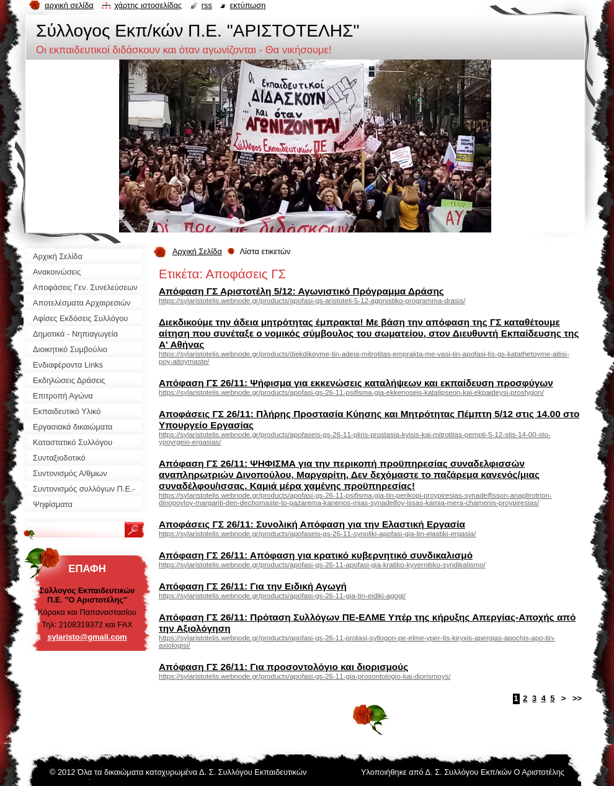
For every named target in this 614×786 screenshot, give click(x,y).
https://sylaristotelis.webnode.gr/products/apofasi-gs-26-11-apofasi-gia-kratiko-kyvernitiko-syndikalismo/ (322, 564)
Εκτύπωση (247, 5)
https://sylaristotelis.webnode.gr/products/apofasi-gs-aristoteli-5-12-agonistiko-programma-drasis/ (312, 300)
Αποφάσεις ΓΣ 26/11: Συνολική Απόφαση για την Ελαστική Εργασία (312, 524)
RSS (207, 5)
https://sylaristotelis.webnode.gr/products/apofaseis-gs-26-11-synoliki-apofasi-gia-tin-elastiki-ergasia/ (317, 533)
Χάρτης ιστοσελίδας (148, 5)
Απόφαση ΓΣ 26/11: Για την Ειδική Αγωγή (253, 586)
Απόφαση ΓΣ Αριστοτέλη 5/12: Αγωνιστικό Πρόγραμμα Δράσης (301, 291)
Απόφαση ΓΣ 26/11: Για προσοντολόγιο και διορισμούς (283, 666)
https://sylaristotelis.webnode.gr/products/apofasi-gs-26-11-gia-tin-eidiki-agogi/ (282, 595)
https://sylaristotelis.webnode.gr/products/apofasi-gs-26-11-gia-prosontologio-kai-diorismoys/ (304, 676)
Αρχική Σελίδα (197, 251)
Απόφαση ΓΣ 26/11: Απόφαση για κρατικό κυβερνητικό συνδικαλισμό (316, 555)
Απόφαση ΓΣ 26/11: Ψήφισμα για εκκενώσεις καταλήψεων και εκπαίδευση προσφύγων (356, 383)
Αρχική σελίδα (69, 5)
